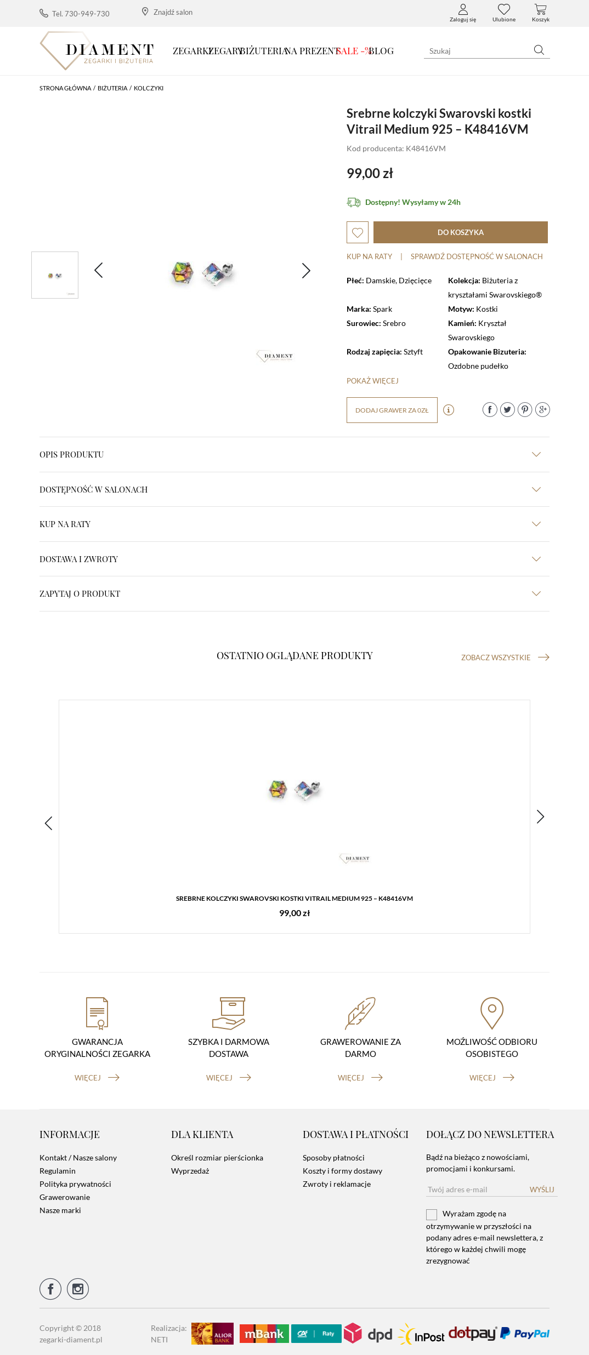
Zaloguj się (463, 13)
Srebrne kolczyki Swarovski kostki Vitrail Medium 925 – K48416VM (294, 899)
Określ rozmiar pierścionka (217, 1154)
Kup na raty (369, 256)
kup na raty (290, 523)
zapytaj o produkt (290, 593)
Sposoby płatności (334, 1154)
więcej (97, 1074)
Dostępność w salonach (290, 489)
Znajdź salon (167, 11)
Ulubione (504, 13)
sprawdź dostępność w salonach (477, 256)
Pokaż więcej (373, 380)
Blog (381, 50)
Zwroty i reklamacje (337, 1180)
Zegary (225, 50)
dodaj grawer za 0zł (392, 410)
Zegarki (192, 50)
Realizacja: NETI (169, 1329)
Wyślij (542, 1186)
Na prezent (312, 50)
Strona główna (65, 88)
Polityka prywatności (75, 1180)
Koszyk (541, 13)
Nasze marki (60, 1206)
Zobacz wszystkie (505, 657)
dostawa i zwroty (290, 558)
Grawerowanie (64, 1193)
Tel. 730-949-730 (74, 13)
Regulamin (57, 1167)
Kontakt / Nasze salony (78, 1154)
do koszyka (461, 232)
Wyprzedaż (190, 1167)
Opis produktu (290, 454)
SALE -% (354, 50)
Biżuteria (264, 50)
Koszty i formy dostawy (342, 1167)
